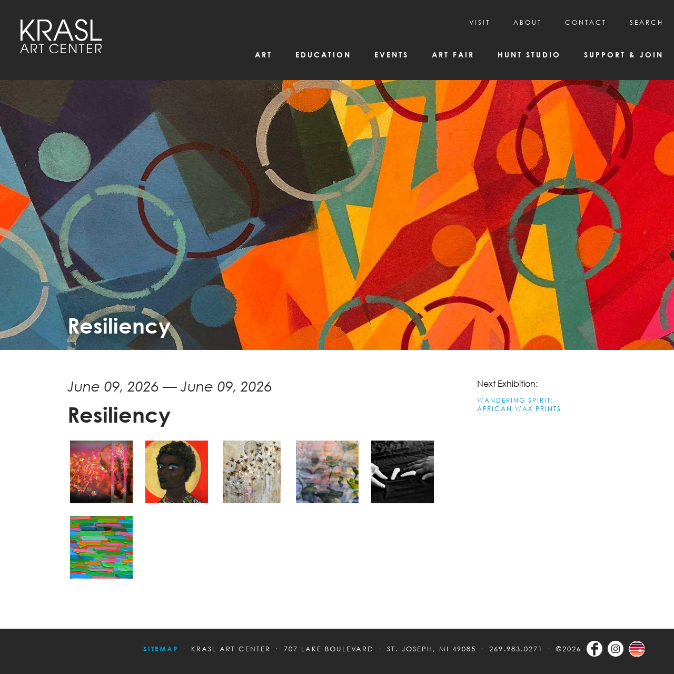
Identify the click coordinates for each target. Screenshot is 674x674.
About (527, 22)
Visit (479, 22)
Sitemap (160, 648)
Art (263, 54)
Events (391, 54)
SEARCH (646, 22)
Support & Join (623, 54)
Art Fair (453, 54)
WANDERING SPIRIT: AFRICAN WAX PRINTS (519, 404)
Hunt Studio (529, 54)
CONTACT (586, 22)
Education (323, 54)
